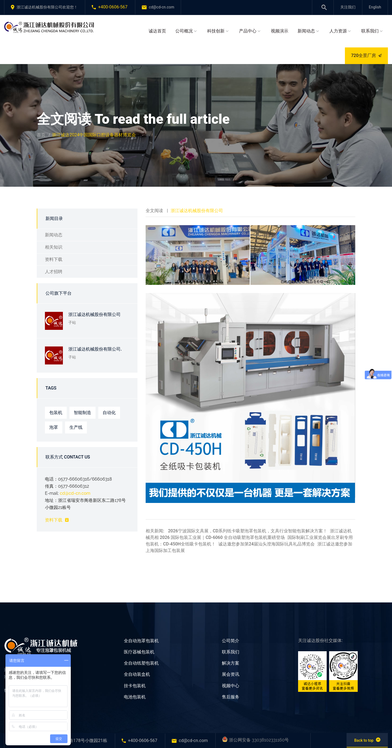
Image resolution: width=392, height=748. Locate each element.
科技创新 (216, 31)
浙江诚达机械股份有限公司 (94, 314)
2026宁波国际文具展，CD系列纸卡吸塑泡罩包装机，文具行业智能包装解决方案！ (247, 530)
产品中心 (247, 31)
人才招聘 (53, 271)
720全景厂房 (366, 55)
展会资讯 (230, 674)
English (375, 7)
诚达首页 (157, 31)
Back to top (367, 740)
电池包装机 (135, 696)
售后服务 (230, 696)
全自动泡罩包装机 (141, 640)
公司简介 (230, 640)
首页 (41, 134)
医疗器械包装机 (139, 651)
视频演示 (279, 31)
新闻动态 (306, 31)
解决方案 (230, 663)
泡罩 (53, 427)
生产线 (75, 427)
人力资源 (338, 31)
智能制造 (82, 412)
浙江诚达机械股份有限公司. (95, 349)
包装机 (55, 412)
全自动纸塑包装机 (141, 663)
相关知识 (53, 247)
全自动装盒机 (137, 674)
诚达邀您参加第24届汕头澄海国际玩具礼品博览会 (266, 544)
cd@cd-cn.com (75, 493)
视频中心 (230, 685)
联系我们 (370, 31)
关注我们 (348, 7)
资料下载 (53, 259)
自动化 (109, 412)
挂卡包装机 (135, 685)
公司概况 (184, 31)
